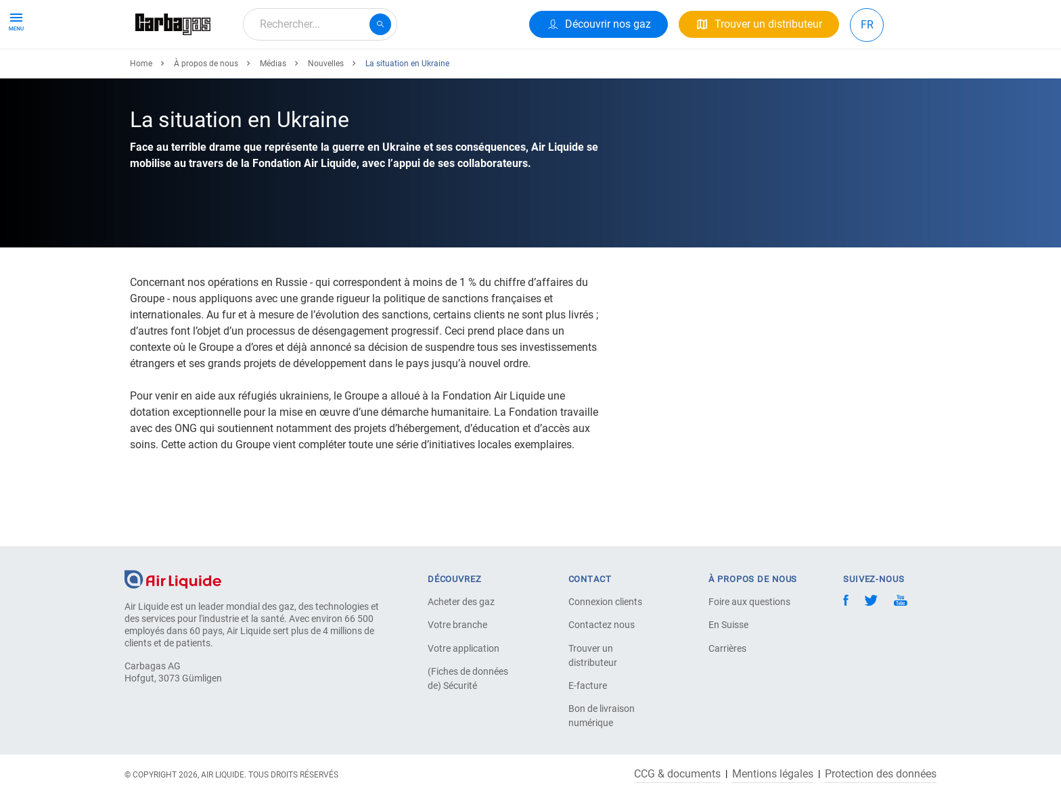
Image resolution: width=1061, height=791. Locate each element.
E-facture (587, 685)
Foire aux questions (749, 601)
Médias (273, 113)
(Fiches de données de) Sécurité (468, 678)
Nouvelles (326, 113)
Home (141, 113)
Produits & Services (187, 72)
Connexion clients (605, 601)
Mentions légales (772, 774)
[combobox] (320, 24)
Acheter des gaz (461, 601)
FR (867, 24)
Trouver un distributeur (592, 655)
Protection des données (880, 774)
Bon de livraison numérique (601, 715)
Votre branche (457, 624)
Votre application (463, 648)
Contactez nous (601, 624)
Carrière (481, 72)
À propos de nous (399, 72)
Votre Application (295, 72)
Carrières (727, 648)
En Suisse (728, 624)
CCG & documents (677, 774)
